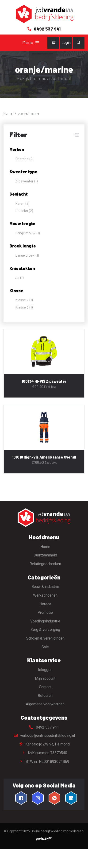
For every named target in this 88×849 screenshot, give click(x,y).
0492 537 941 (44, 727)
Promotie (45, 612)
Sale (45, 647)
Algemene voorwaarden (45, 704)
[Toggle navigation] (37, 42)
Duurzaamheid (45, 555)
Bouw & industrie (45, 586)
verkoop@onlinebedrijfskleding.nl (44, 735)
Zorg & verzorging (45, 629)
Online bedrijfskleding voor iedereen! (57, 831)
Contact (45, 687)
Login (66, 42)
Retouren (45, 695)
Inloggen (45, 670)
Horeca (45, 604)
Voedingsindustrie (45, 621)
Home (8, 113)
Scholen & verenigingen (45, 638)
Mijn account (45, 678)
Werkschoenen (45, 595)
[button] (44, 134)
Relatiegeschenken (45, 564)
